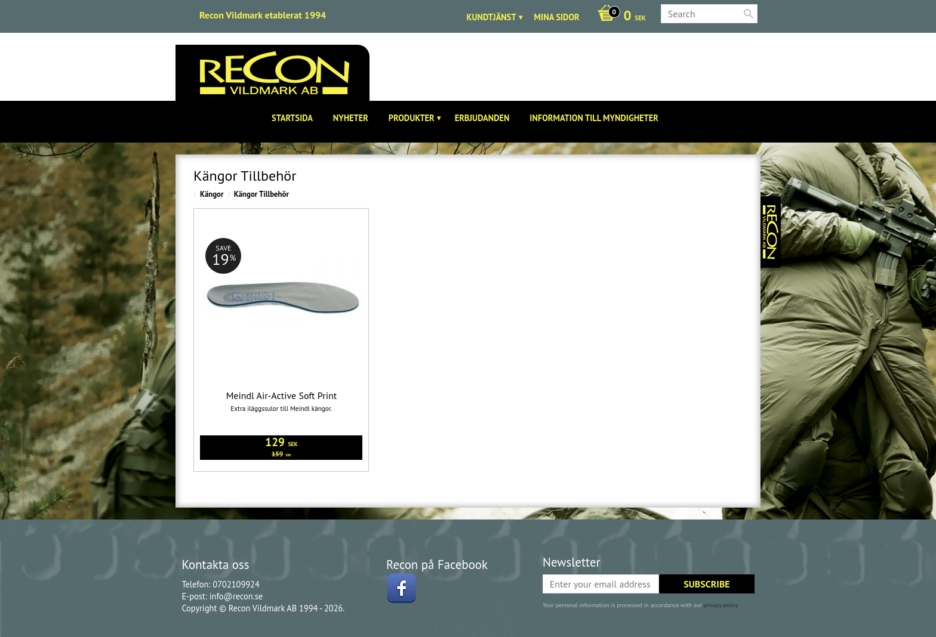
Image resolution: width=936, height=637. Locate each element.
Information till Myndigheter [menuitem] (593, 117)
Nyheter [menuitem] (350, 117)
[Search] (749, 14)
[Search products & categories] (709, 13)
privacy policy (721, 605)
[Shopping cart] (619, 16)
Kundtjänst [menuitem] (491, 17)
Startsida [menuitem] (292, 117)
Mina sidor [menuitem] (557, 17)
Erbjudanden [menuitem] (482, 117)
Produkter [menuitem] (412, 117)
